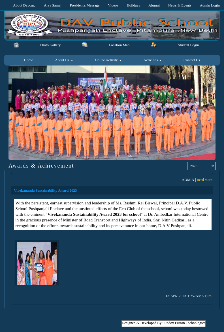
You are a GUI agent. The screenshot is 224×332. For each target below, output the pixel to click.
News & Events (179, 5)
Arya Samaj (52, 5)
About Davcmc (24, 5)
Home (28, 60)
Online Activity (108, 60)
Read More (204, 180)
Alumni (154, 5)
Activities (153, 60)
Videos (113, 5)
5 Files (206, 296)
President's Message (85, 5)
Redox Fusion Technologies (184, 323)
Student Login (188, 45)
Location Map (119, 45)
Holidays (133, 5)
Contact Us (192, 60)
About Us (64, 60)
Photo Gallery (50, 45)
